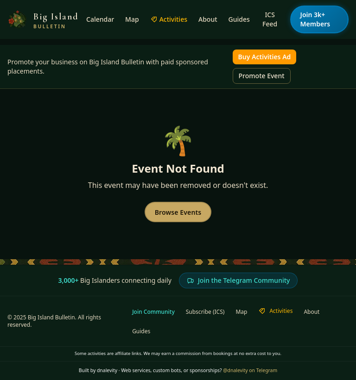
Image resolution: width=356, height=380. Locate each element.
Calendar (100, 19)
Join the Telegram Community (238, 280)
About (207, 19)
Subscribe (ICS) (205, 312)
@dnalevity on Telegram (250, 370)
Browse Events (178, 212)
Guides (239, 19)
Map (132, 19)
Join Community (153, 312)
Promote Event (262, 75)
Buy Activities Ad (264, 56)
